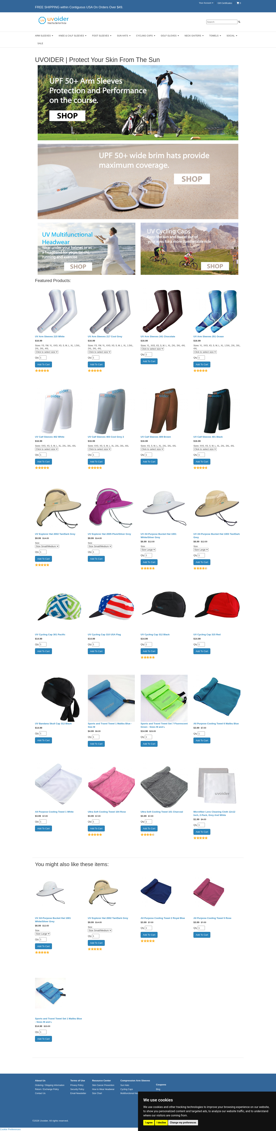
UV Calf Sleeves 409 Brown (156, 437)
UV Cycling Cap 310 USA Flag (104, 634)
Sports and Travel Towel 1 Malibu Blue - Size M (110, 725)
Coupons (161, 1084)
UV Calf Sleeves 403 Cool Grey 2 (106, 437)
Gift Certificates (225, 3)
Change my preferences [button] (183, 1122)
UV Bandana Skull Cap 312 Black (53, 723)
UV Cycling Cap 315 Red (207, 634)
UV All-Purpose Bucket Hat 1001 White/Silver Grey (158, 536)
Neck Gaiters (194, 36)
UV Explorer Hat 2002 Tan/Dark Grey (55, 534)
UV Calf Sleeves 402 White (49, 437)
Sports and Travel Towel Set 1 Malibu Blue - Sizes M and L (58, 1020)
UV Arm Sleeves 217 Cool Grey (105, 336)
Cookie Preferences (10, 1129)
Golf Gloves (170, 36)
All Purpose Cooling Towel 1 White (54, 811)
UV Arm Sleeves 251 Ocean (208, 336)
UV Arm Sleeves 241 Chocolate (158, 336)
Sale (40, 43)
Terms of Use (77, 1080)
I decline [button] (161, 1122)
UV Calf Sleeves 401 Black (208, 437)
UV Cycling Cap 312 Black (155, 634)
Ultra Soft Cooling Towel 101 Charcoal (162, 811)
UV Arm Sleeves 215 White (50, 336)
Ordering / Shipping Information (49, 1085)
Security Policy (77, 1089)
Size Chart (97, 1093)
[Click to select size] (46, 352)
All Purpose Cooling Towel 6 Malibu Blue (216, 723)
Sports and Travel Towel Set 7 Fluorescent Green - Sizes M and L (164, 725)
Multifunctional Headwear (132, 1093)
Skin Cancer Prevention (103, 1085)
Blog (158, 1089)
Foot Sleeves (101, 36)
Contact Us (40, 1093)
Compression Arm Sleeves (135, 1080)
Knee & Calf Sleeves (73, 36)
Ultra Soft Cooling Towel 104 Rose (107, 811)
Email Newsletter (78, 1093)
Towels (215, 36)
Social (232, 36)
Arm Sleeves (44, 36)
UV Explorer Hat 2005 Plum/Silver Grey (109, 534)
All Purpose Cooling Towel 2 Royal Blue (163, 918)
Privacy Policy (76, 1085)
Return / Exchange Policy (47, 1089)
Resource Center (101, 1080)
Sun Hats (124, 36)
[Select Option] (47, 546)
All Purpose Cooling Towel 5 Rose (212, 918)
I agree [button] (149, 1122)
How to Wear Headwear (103, 1089)
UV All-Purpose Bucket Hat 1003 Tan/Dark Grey (216, 536)
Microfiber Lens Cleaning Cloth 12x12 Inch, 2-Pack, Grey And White (214, 813)
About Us (40, 1080)
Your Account (206, 3)
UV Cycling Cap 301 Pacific (50, 634)
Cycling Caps (145, 36)
